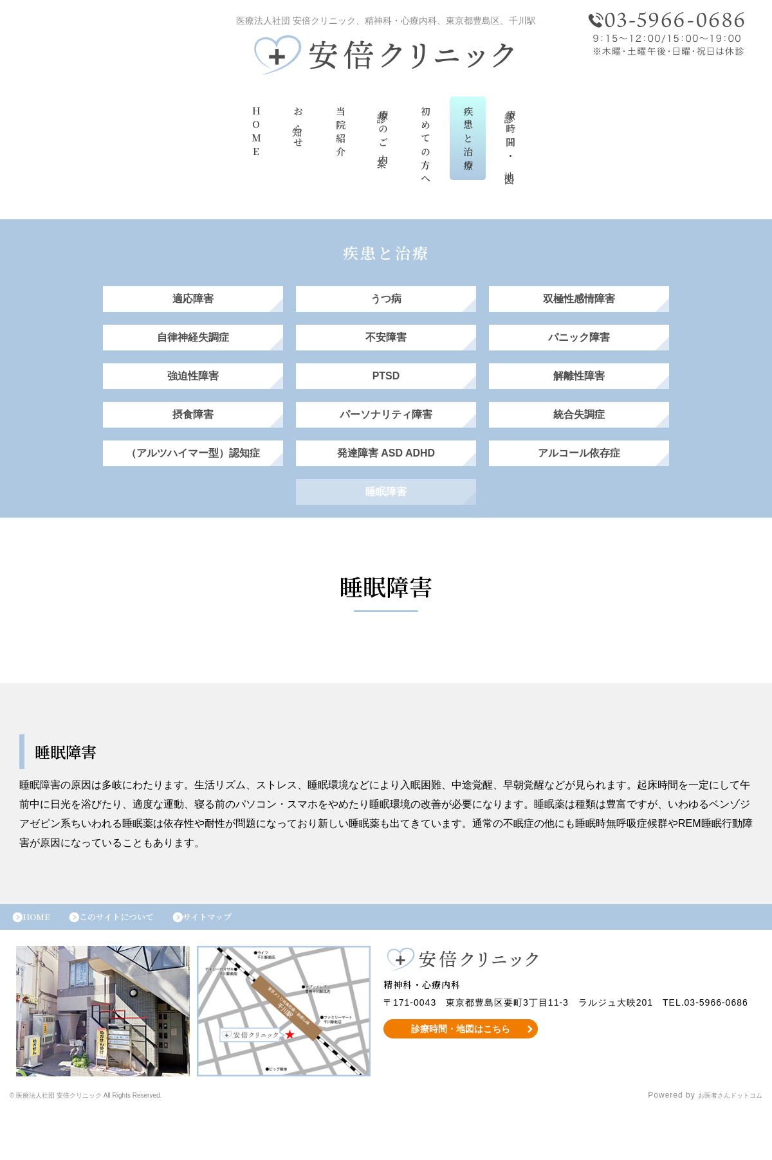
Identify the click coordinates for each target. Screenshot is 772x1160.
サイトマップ (236, 962)
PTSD (386, 395)
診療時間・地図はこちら (461, 1077)
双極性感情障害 (579, 305)
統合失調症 (579, 440)
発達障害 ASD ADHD (386, 485)
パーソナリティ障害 (386, 440)
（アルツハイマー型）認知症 (193, 485)
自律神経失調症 (193, 350)
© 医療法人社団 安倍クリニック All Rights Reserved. (113, 1143)
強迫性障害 (193, 395)
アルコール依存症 (579, 485)
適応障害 (193, 305)
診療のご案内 (383, 140)
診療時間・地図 (510, 142)
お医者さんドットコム (720, 1143)
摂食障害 (193, 440)
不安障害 (386, 350)
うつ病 (386, 305)
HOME (255, 136)
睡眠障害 (386, 530)
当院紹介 (340, 136)
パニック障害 (579, 350)
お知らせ (298, 131)
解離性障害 (579, 395)
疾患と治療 (468, 143)
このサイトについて (133, 962)
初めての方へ (425, 149)
